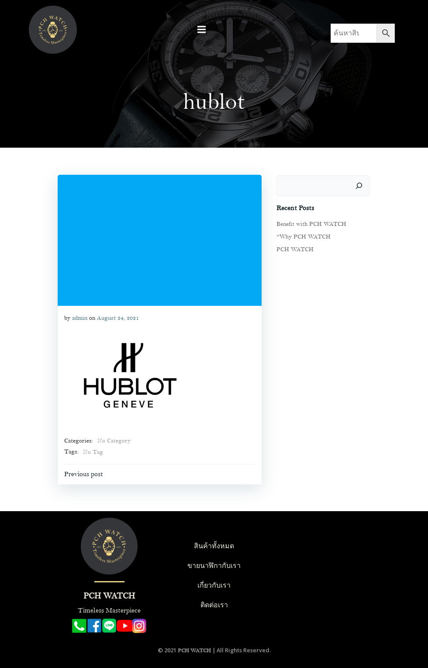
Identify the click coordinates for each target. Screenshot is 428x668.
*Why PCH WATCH (302, 235)
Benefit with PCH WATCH (310, 222)
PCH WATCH (293, 248)
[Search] (360, 184)
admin (78, 317)
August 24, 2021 (117, 317)
